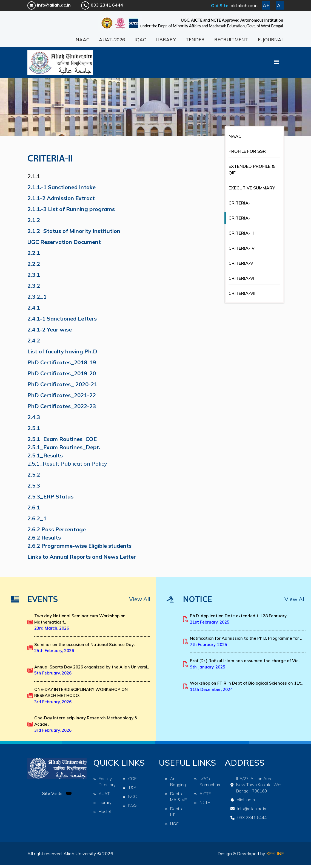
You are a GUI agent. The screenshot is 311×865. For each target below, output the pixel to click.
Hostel (102, 811)
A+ (266, 5)
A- (280, 5)
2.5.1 (33, 428)
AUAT (101, 793)
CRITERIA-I (240, 203)
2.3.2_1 (37, 296)
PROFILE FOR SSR (247, 151)
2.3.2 (33, 285)
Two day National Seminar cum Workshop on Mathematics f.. (79, 622)
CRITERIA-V (241, 263)
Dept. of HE (175, 812)
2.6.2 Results (44, 537)
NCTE (202, 802)
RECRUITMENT (231, 39)
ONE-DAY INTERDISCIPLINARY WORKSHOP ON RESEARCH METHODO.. (81, 695)
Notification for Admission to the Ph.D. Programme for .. (246, 641)
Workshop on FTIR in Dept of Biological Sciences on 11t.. (246, 686)
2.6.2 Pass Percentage (56, 529)
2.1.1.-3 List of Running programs (71, 209)
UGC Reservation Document (64, 241)
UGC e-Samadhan (206, 782)
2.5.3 (33, 485)
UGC (172, 823)
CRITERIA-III (241, 233)
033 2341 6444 (102, 5)
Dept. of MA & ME (176, 797)
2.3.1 (33, 274)
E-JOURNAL (271, 39)
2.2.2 (33, 263)
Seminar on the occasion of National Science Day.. (84, 647)
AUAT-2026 (112, 39)
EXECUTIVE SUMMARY (252, 188)
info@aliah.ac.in (49, 5)
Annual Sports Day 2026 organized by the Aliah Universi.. (91, 670)
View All (139, 599)
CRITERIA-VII (242, 293)
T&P (129, 787)
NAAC (82, 39)
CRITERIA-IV (242, 248)
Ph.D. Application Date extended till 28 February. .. (240, 619)
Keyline (275, 853)
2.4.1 (33, 307)
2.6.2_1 (37, 518)
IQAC (140, 39)
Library (102, 802)
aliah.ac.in (242, 799)
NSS (130, 805)
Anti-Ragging (175, 782)
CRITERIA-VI (241, 278)
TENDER (195, 39)
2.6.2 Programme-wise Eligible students (79, 545)
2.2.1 (33, 252)
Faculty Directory (104, 782)
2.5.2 (33, 474)
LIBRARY (166, 39)
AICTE (202, 793)
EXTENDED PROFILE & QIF (252, 169)
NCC (130, 796)
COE (130, 778)
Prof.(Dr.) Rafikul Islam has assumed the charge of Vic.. (245, 664)
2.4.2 (33, 340)
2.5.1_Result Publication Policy (67, 463)
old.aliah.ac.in (244, 5)
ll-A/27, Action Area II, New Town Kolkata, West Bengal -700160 (257, 785)
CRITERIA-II (241, 218)
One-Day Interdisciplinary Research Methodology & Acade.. (86, 724)
